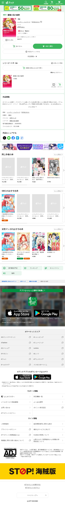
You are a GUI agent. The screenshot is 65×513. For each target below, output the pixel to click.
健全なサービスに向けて (42, 429)
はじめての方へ (8, 396)
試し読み (10, 40)
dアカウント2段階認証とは (10, 435)
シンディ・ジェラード (23, 22)
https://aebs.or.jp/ (26, 456)
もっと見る (57, 154)
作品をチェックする (34, 51)
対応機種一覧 (38, 396)
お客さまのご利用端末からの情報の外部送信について (46, 440)
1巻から (52, 72)
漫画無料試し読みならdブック (9, 281)
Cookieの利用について (41, 435)
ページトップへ (32, 495)
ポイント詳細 (22, 33)
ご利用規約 (5, 424)
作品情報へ (31, 56)
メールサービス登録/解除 (9, 402)
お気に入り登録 (57, 63)
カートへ (19, 46)
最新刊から (59, 72)
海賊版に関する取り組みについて (12, 440)
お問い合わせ (5, 407)
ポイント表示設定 (40, 407)
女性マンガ (13, 118)
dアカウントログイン (8, 413)
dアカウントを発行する (32, 484)
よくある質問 (38, 402)
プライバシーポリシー (8, 429)
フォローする (41, 22)
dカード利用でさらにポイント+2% (25, 36)
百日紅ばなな (36, 22)
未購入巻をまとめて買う (34, 68)
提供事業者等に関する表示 (43, 424)
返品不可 (19, 39)
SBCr (9, 115)
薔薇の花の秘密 (18, 76)
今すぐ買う (49, 46)
